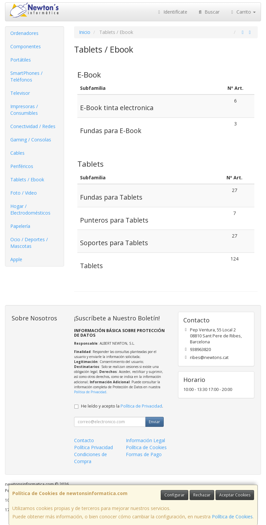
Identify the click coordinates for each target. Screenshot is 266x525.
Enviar (154, 422)
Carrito (242, 12)
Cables (17, 153)
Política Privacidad (93, 447)
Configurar (174, 495)
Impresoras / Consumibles (24, 109)
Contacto (84, 440)
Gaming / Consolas (30, 139)
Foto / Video (23, 193)
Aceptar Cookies (234, 495)
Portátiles (20, 60)
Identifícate (172, 12)
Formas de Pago (144, 454)
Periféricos (21, 166)
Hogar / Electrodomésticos (30, 209)
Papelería (20, 226)
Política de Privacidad (90, 392)
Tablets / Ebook (27, 179)
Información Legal (145, 440)
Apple (16, 259)
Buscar (208, 12)
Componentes (25, 46)
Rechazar (202, 495)
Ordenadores (24, 33)
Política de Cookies (232, 516)
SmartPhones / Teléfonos (26, 76)
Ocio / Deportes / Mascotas (29, 242)
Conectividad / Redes (32, 126)
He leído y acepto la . (122, 406)
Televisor (20, 93)
